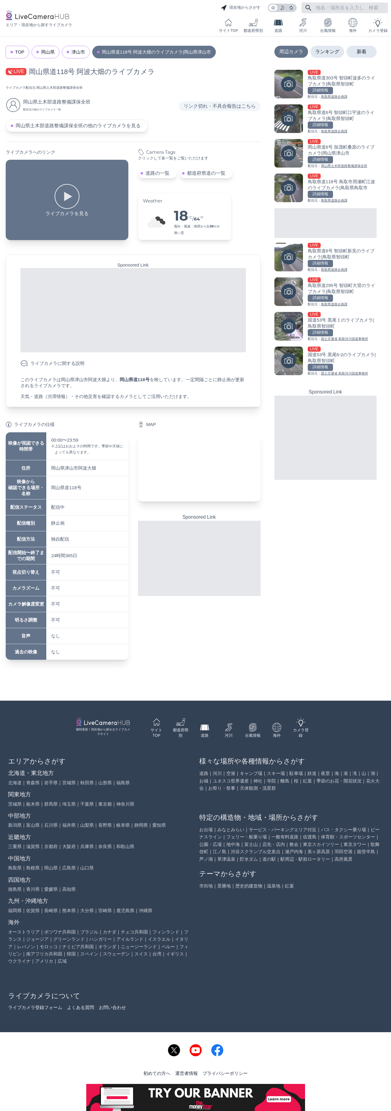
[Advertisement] (133, 310)
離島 (284, 780)
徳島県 (15, 889)
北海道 (15, 782)
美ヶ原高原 (318, 851)
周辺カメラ (291, 51)
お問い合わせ (112, 1007)
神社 (257, 780)
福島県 (123, 782)
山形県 (105, 782)
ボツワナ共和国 (60, 931)
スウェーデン (116, 953)
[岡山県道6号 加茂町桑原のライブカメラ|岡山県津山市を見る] (325, 154)
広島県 (69, 867)
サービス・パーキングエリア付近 (282, 829)
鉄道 (311, 773)
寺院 (271, 780)
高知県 (69, 889)
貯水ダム (249, 859)
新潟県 (15, 825)
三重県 (15, 846)
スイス (141, 953)
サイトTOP (228, 25)
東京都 (105, 804)
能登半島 (366, 851)
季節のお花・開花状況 (339, 780)
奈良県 (105, 846)
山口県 (87, 867)
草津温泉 (226, 859)
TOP (20, 51)
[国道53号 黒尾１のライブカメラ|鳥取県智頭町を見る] (325, 327)
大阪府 (69, 846)
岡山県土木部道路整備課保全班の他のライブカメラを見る (78, 125)
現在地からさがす (241, 8)
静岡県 (141, 825)
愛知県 (159, 825)
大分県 (87, 910)
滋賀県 (33, 846)
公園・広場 (210, 844)
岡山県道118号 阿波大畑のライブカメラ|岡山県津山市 (156, 51)
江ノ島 (219, 851)
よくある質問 (80, 1007)
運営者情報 (186, 1073)
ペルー (168, 946)
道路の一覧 (157, 173)
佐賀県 (33, 910)
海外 (352, 25)
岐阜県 (123, 825)
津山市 (78, 51)
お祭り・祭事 (221, 788)
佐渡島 (309, 836)
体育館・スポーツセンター (348, 836)
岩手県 (51, 782)
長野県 (105, 825)
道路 (278, 25)
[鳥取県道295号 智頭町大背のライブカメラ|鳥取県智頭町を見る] (325, 292)
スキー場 (276, 773)
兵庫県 (87, 846)
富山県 (33, 825)
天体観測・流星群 (258, 788)
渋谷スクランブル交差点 (255, 851)
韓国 (71, 953)
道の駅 (269, 859)
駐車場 (296, 773)
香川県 (33, 889)
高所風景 (343, 859)
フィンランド (165, 931)
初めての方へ (156, 1073)
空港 (230, 773)
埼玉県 (69, 804)
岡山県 (48, 51)
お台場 (206, 829)
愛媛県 (51, 889)
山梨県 (87, 825)
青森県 (33, 782)
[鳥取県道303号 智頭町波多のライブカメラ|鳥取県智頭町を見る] (325, 85)
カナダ (109, 931)
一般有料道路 (284, 836)
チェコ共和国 (134, 931)
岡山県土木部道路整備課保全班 (59, 87)
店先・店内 (273, 844)
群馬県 (51, 804)
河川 (302, 25)
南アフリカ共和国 (44, 953)
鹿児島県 (125, 910)
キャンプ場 (251, 773)
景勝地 (224, 885)
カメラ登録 (378, 25)
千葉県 (87, 804)
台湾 (156, 953)
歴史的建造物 (248, 885)
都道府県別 (253, 25)
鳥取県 (15, 867)
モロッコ (49, 946)
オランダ (107, 946)
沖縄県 (145, 910)
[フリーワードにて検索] (308, 7)
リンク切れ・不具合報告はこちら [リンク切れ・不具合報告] (220, 106)
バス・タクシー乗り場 (343, 829)
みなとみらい (230, 829)
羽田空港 (343, 851)
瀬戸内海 (294, 851)
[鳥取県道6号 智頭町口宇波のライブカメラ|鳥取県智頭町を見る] (325, 119)
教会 (293, 844)
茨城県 (15, 804)
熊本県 (69, 910)
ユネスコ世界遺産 (231, 780)
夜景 (325, 773)
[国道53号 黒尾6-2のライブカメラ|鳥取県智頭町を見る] (325, 361)
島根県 (33, 867)
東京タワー (355, 844)
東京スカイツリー (321, 844)
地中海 (233, 844)
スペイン (89, 953)
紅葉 (307, 780)
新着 (361, 51)
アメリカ (44, 961)
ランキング (327, 51)
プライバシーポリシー (225, 1073)
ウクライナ (19, 961)
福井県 (69, 825)
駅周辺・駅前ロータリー (305, 859)
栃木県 (33, 804)
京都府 (51, 846)
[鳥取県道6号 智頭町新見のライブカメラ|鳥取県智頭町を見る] (325, 258)
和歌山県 (125, 846)
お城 (203, 780)
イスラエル (159, 939)
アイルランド (129, 939)
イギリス (175, 953)
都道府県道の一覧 (206, 173)
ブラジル (89, 931)
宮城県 (69, 782)
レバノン (26, 946)
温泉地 (273, 885)
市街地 (206, 885)
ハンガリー (100, 939)
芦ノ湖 (206, 859)
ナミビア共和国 (78, 946)
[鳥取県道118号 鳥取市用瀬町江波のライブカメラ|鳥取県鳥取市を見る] (325, 188)
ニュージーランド (139, 946)
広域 (62, 961)
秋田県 (87, 782)
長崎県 (51, 910)
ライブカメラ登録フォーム (35, 1007)
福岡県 (15, 910)
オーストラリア (24, 931)
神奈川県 (125, 804)
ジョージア (37, 939)
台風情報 (328, 25)
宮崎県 (105, 910)
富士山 (251, 844)
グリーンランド (69, 939)
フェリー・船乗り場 (246, 836)
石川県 (51, 825)
